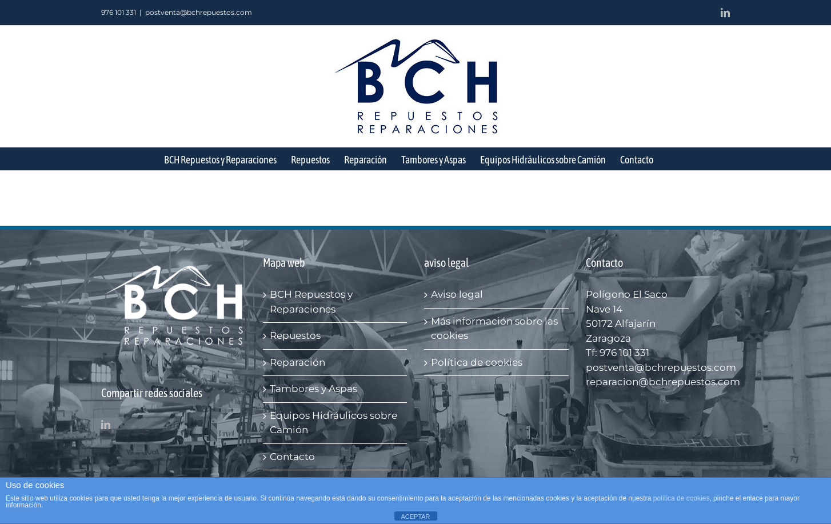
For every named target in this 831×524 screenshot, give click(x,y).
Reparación (297, 362)
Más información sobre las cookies (494, 328)
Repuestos (295, 335)
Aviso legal (457, 294)
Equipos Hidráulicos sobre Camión (333, 423)
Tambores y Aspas (313, 388)
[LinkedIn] (105, 424)
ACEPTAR (415, 516)
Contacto (292, 456)
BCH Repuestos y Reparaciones (311, 302)
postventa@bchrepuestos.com (198, 12)
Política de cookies (476, 362)
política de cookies (681, 498)
